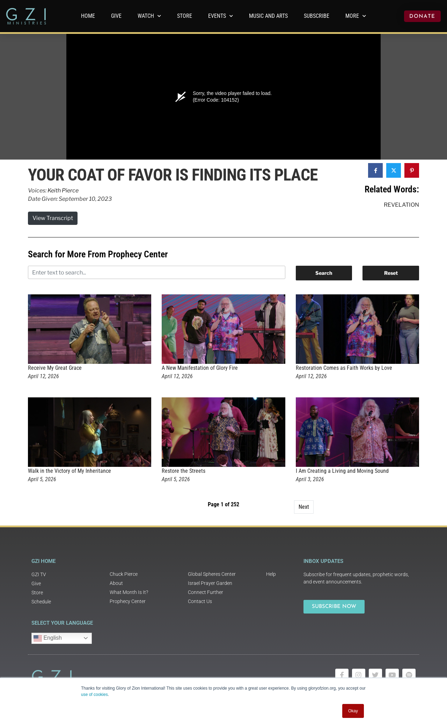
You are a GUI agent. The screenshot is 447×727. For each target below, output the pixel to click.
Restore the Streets (183, 471)
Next (304, 507)
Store (184, 16)
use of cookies (94, 694)
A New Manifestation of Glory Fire (200, 368)
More (355, 15)
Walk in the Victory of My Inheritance (69, 471)
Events (220, 15)
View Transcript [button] (52, 218)
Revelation (401, 204)
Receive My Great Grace (55, 368)
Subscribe (316, 16)
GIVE (116, 16)
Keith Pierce (63, 190)
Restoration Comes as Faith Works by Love (344, 368)
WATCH (149, 15)
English (48, 638)
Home (88, 16)
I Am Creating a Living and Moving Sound (342, 471)
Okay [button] (353, 710)
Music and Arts (268, 16)
